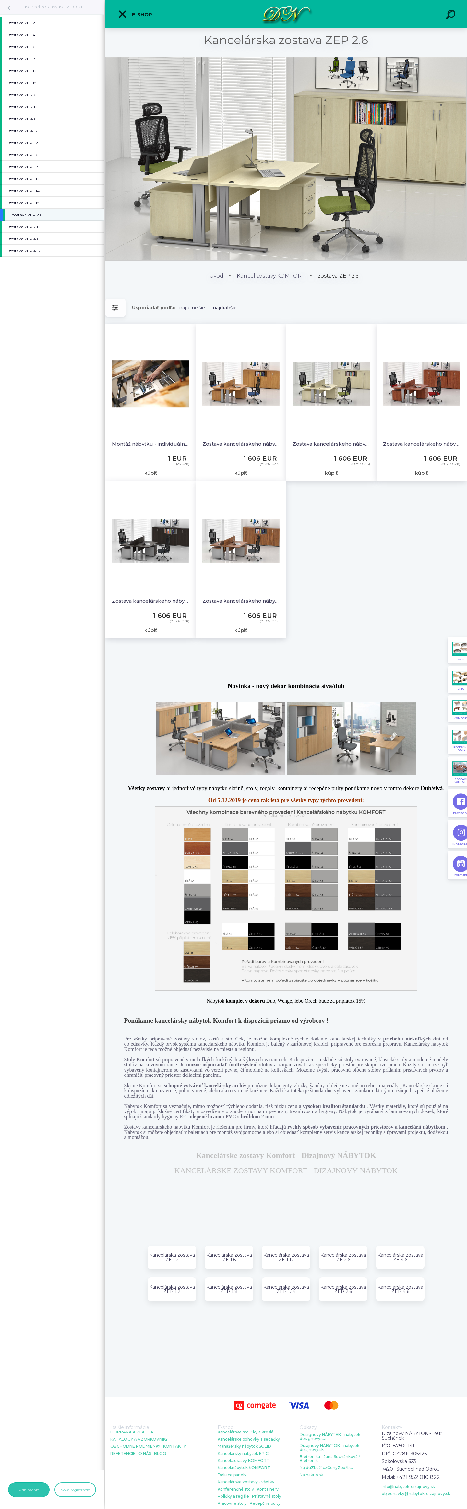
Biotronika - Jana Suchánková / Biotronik (330, 1459)
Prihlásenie (28, 1489)
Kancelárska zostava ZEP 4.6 (400, 1289)
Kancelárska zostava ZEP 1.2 (172, 1289)
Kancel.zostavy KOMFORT (54, 7)
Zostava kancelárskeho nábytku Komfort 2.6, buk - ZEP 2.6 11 (241, 444)
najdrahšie (225, 308)
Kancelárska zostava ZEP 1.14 (286, 1289)
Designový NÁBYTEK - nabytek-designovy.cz (331, 1437)
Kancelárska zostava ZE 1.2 (172, 1257)
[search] (451, 15)
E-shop (135, 14)
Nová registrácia (75, 1489)
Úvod (216, 276)
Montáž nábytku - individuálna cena (150, 444)
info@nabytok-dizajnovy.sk (408, 1487)
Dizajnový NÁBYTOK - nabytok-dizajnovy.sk (330, 1448)
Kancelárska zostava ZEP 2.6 (343, 1289)
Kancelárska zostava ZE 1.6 (229, 1257)
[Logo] (286, 13)
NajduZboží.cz (313, 1468)
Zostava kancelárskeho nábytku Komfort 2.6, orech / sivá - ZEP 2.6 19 (241, 601)
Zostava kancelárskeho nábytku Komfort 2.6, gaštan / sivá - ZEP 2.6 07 (150, 601)
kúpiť (150, 473)
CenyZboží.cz (340, 1468)
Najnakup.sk (311, 1475)
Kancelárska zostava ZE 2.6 (343, 1257)
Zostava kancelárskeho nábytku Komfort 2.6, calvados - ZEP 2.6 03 (422, 444)
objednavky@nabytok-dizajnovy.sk (416, 1494)
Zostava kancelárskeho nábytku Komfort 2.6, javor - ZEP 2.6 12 (331, 444)
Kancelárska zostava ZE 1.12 (286, 1257)
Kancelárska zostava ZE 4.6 (400, 1257)
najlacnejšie (192, 308)
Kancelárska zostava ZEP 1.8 (229, 1289)
